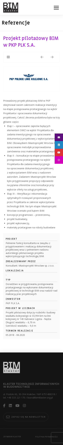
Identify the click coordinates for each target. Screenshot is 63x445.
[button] (56, 7)
